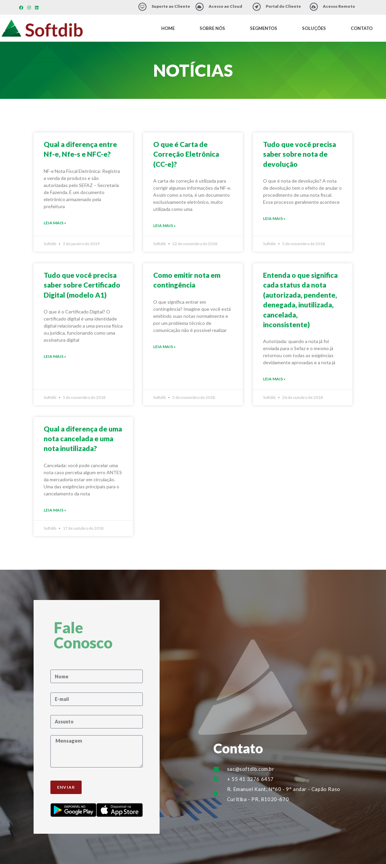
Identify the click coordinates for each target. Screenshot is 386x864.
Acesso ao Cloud (225, 6)
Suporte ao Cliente (171, 6)
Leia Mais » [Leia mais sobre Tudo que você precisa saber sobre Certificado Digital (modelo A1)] (55, 356)
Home (168, 28)
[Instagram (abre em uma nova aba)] (29, 7)
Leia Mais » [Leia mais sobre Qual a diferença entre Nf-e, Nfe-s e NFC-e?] (55, 222)
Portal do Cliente (283, 6)
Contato (362, 28)
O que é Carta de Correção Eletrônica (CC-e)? (186, 154)
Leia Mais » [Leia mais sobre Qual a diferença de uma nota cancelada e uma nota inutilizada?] (55, 510)
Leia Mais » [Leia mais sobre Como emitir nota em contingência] (164, 346)
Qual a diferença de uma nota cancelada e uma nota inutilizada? (83, 438)
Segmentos (263, 28)
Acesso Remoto (339, 6)
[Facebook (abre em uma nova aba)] (22, 7)
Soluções (314, 28)
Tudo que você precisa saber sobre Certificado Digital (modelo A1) (82, 285)
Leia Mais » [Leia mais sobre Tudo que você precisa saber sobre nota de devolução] (274, 218)
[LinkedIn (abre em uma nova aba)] (37, 7)
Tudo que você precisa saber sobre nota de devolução (299, 154)
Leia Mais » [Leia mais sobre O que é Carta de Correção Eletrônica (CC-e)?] (164, 225)
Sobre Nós (212, 28)
